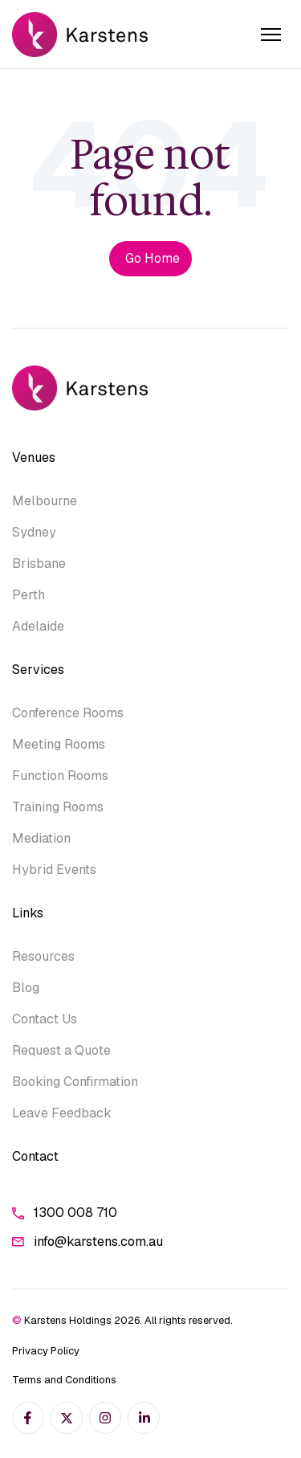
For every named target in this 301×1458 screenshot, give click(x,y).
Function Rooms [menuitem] (60, 775)
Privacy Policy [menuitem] (45, 1351)
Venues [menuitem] (33, 457)
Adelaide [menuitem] (38, 626)
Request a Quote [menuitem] (61, 1050)
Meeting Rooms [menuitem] (58, 744)
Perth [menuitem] (28, 594)
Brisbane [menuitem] (39, 563)
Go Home (152, 258)
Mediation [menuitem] (41, 838)
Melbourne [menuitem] (44, 500)
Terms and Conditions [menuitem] (64, 1380)
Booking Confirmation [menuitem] (75, 1081)
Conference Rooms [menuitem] (68, 712)
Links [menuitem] (27, 913)
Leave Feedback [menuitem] (62, 1113)
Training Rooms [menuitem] (58, 806)
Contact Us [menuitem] (44, 1019)
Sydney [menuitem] (34, 532)
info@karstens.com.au (87, 1242)
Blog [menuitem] (25, 987)
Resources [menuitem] (43, 956)
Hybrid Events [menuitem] (54, 869)
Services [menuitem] (38, 669)
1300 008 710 (64, 1213)
